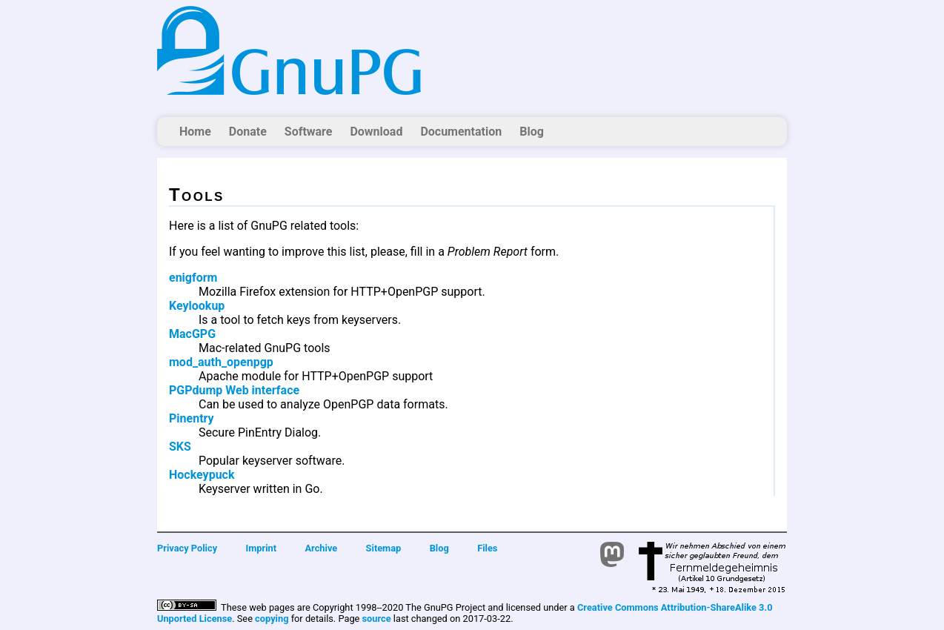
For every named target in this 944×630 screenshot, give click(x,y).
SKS (180, 447)
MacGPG (192, 334)
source (376, 618)
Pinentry (191, 418)
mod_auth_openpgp (221, 362)
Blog (531, 132)
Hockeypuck (202, 475)
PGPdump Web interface (234, 390)
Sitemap (384, 548)
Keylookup (197, 306)
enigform (193, 278)
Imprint (261, 548)
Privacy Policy (187, 548)
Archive (321, 548)
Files (487, 548)
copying (271, 618)
